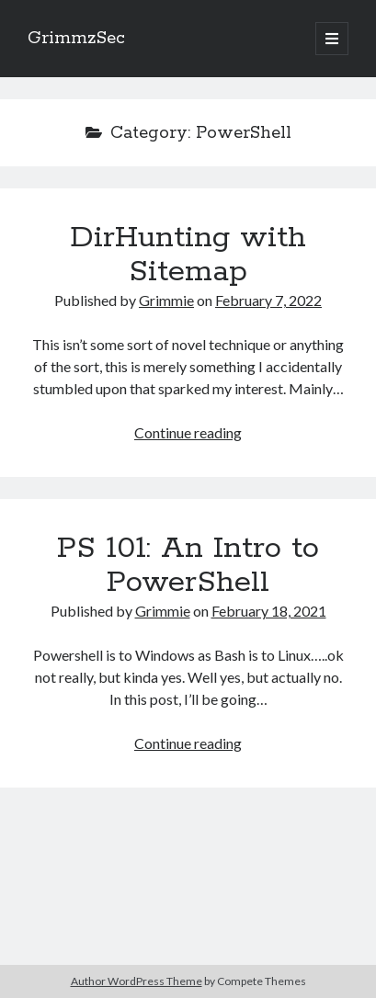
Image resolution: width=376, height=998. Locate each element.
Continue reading (188, 432)
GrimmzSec (76, 39)
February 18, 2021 (268, 610)
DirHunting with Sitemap (188, 255)
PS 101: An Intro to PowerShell (188, 565)
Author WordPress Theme (136, 981)
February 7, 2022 (268, 300)
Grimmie (166, 300)
